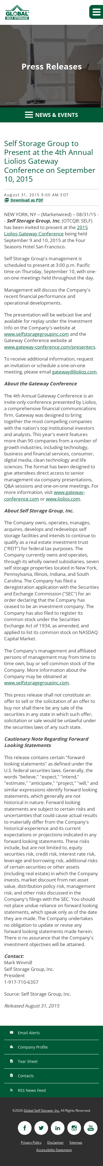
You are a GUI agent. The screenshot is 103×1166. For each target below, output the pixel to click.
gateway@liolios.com (74, 372)
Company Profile (32, 1047)
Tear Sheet (27, 1061)
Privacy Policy (31, 1142)
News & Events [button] (51, 115)
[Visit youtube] (91, 1128)
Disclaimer (55, 1142)
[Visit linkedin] (58, 1128)
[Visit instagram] (74, 1128)
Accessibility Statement (54, 1150)
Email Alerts (28, 1032)
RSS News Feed (31, 1090)
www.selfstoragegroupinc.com (36, 334)
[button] (96, 12)
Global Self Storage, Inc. (42, 1110)
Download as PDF (23, 200)
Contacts (25, 1075)
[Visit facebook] (25, 1128)
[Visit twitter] (41, 1128)
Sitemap (75, 1142)
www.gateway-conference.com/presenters (49, 347)
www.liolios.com (63, 499)
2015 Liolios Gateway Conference (46, 230)
